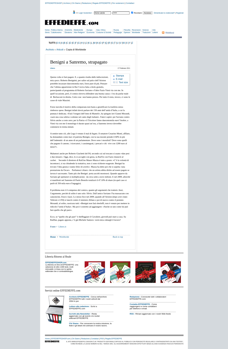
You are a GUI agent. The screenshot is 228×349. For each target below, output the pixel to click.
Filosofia (127, 30)
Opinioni (127, 32)
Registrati (180, 13)
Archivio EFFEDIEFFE (79, 297)
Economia (90, 32)
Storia (47, 32)
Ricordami (138, 13)
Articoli (59, 49)
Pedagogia (118, 32)
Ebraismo (68, 32)
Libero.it (62, 226)
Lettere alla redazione (79, 306)
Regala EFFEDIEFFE (101, 3)
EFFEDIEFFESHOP (53, 3)
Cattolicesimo (56, 32)
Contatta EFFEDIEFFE (140, 304)
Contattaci (130, 3)
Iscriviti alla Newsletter (79, 314)
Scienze (145, 30)
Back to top (118, 237)
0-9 (58, 43)
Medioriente (78, 30)
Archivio (66, 3)
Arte (154, 30)
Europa (89, 30)
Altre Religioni (79, 32)
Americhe (68, 30)
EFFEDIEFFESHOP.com (55, 262)
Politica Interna (57, 30)
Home (47, 30)
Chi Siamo (76, 3)
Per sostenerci (118, 3)
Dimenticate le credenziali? (164, 13)
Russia (116, 30)
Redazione (86, 3)
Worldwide (136, 32)
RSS (132, 314)
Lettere (155, 32)
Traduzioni (146, 32)
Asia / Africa (100, 30)
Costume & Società (103, 32)
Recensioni (136, 30)
